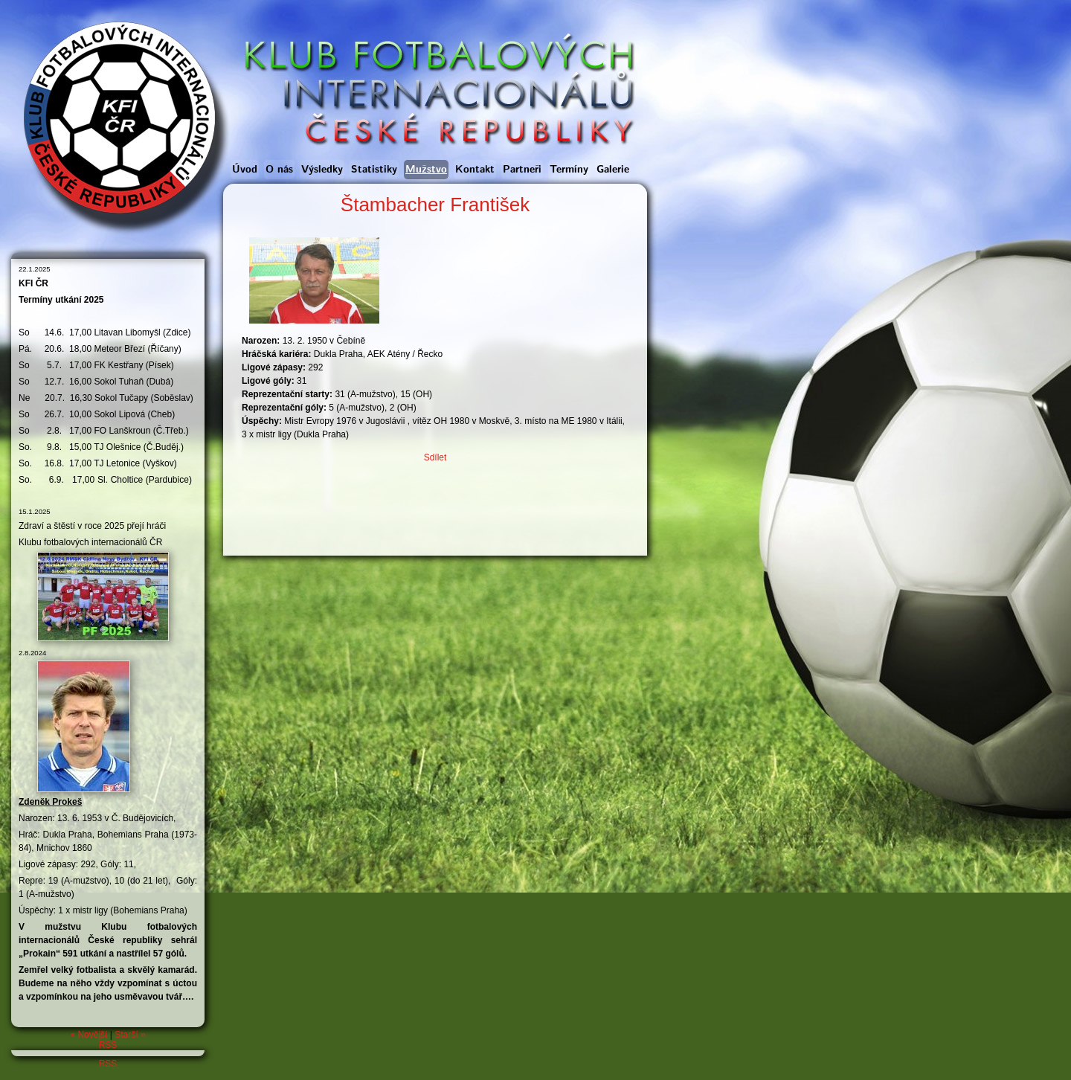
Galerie (612, 169)
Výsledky (322, 169)
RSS (108, 1045)
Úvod (244, 169)
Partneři (522, 169)
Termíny (569, 169)
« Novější (88, 1034)
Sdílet (435, 457)
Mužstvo (426, 169)
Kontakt (475, 169)
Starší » (130, 1034)
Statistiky (374, 169)
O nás (279, 169)
